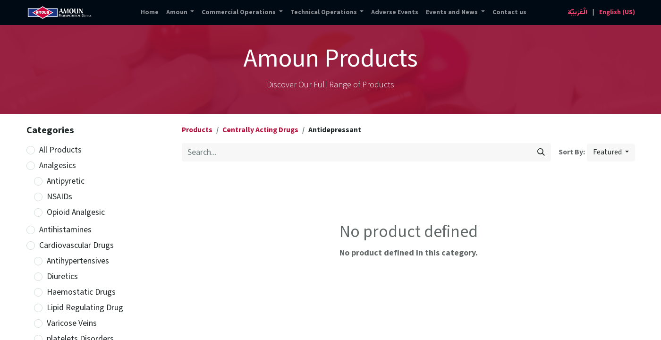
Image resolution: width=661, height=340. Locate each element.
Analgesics (57, 165)
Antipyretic (66, 181)
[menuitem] (149, 12)
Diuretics (62, 276)
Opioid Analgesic (76, 212)
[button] (611, 153)
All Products (60, 149)
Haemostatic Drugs (81, 292)
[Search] (541, 152)
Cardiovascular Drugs (76, 245)
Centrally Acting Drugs (260, 130)
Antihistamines (65, 229)
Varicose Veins (72, 323)
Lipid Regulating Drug (85, 307)
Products (197, 130)
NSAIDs (59, 196)
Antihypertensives (78, 260)
